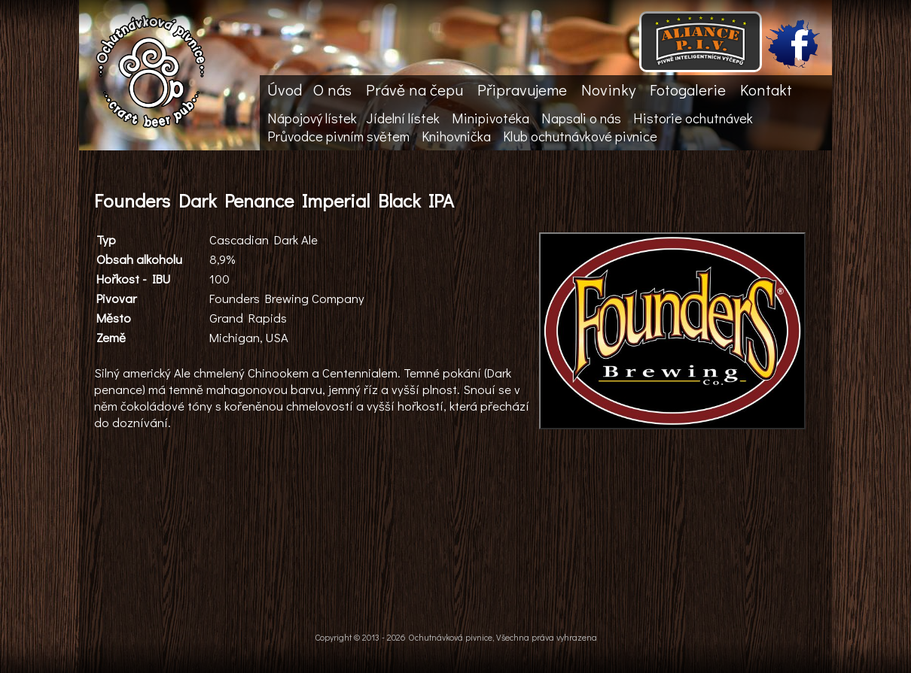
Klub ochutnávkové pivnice (580, 136)
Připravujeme (522, 89)
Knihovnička (456, 136)
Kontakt (766, 89)
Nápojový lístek (312, 118)
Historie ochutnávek (693, 118)
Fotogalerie (688, 89)
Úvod (284, 89)
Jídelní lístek (403, 118)
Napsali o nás (581, 118)
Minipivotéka (490, 118)
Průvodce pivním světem (338, 136)
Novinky (608, 89)
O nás (332, 89)
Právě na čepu (414, 89)
